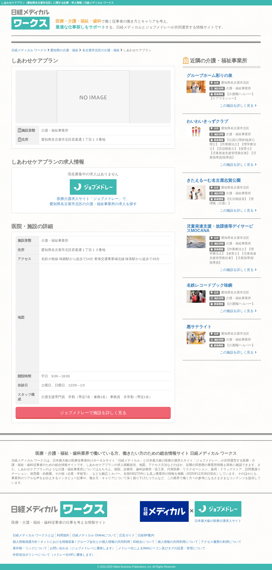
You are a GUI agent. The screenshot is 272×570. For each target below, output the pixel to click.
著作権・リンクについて (30, 548)
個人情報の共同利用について (178, 542)
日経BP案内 (146, 535)
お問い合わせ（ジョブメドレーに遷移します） (82, 548)
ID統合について (144, 542)
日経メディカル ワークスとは (33, 535)
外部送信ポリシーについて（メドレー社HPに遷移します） (54, 555)
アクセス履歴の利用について (221, 542)
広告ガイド (127, 535)
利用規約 (63, 535)
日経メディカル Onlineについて (94, 535)
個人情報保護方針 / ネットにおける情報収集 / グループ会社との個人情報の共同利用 (71, 542)
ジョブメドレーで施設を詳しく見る (93, 412)
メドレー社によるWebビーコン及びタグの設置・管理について (161, 548)
